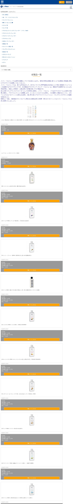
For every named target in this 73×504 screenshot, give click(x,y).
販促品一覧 (5, 51)
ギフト (4, 62)
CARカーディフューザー (8, 41)
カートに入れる (12, 133)
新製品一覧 (5, 43)
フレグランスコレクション (8, 49)
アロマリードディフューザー (9, 35)
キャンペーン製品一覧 (7, 46)
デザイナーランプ (6, 54)
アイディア (5, 59)
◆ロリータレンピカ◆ (7, 22)
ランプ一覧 (5, 28)
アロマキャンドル (6, 38)
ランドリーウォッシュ (7, 20)
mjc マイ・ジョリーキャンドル (10, 17)
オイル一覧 (5, 25)
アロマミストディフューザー (9, 33)
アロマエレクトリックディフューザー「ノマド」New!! (15, 30)
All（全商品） (5, 14)
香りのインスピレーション (8, 57)
